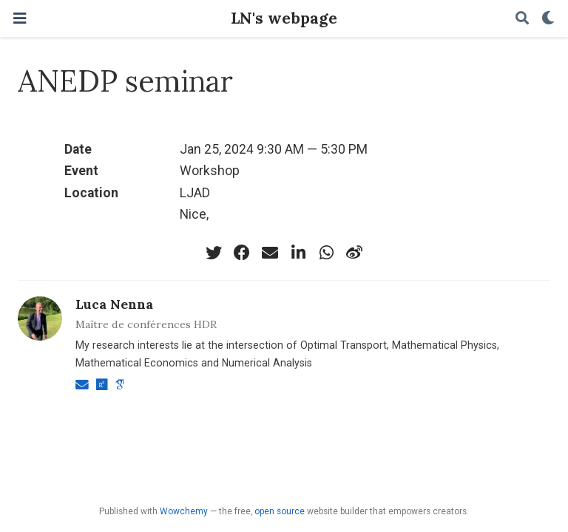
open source (279, 511)
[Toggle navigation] (19, 19)
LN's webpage (284, 18)
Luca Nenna (114, 304)
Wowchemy (184, 511)
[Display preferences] (548, 18)
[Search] (522, 18)
